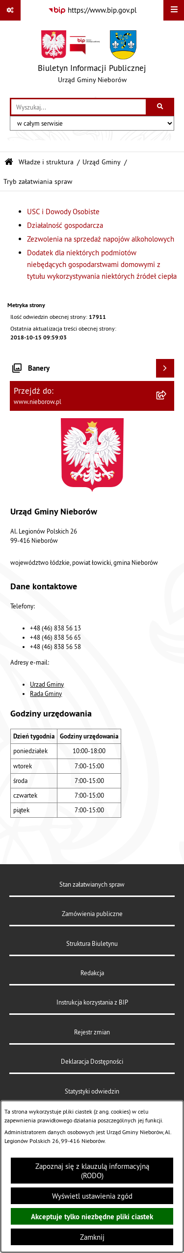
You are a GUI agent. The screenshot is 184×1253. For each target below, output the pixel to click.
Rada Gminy (46, 693)
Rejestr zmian (92, 1032)
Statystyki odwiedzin (92, 1091)
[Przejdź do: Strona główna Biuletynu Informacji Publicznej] (8, 162)
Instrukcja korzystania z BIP (92, 1002)
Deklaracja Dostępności (92, 1061)
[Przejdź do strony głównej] (92, 59)
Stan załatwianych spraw (92, 884)
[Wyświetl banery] (165, 368)
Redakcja (92, 973)
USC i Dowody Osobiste (63, 211)
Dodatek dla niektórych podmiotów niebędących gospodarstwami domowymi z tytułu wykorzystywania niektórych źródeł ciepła (102, 264)
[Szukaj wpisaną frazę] (160, 107)
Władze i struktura (46, 162)
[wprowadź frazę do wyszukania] (78, 107)
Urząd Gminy (101, 162)
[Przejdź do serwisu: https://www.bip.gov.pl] (92, 10)
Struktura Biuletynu (92, 943)
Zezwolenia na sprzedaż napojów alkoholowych (100, 239)
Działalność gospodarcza (65, 225)
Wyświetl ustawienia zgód (92, 1196)
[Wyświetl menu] (173, 10)
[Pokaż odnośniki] (10, 10)
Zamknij (92, 1237)
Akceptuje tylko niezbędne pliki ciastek (92, 1216)
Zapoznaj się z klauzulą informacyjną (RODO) (92, 1171)
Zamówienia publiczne (92, 913)
